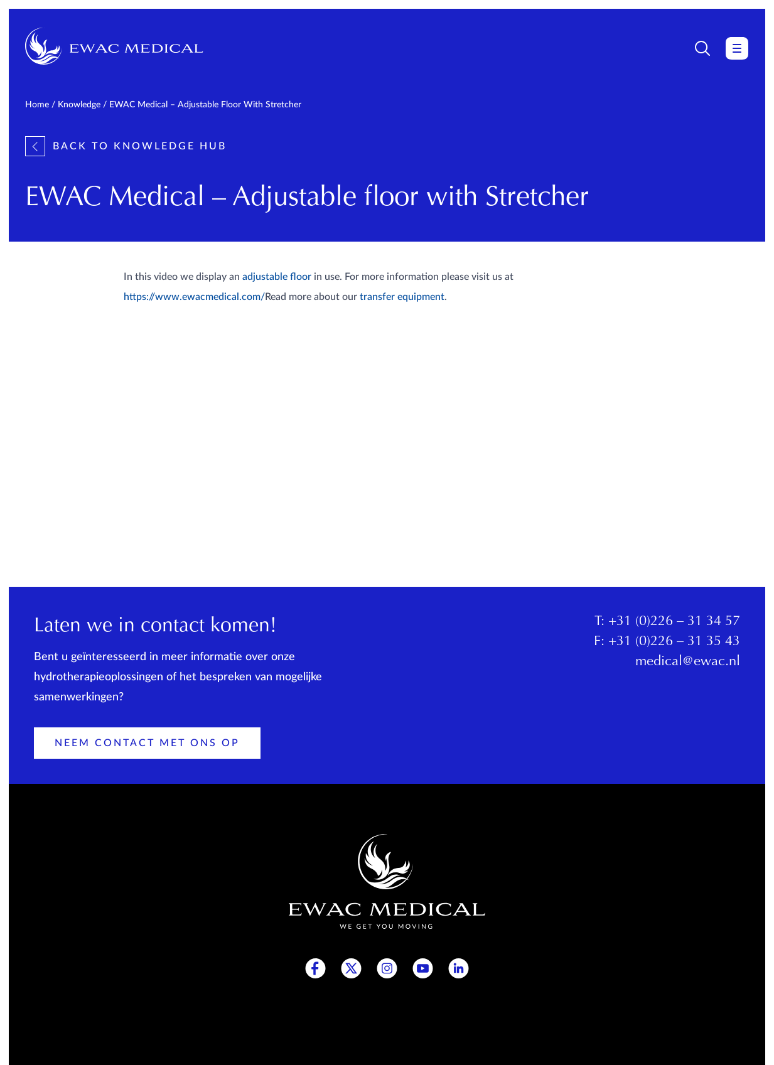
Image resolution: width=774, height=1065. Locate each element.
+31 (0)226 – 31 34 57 (674, 622)
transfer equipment (402, 297)
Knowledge (79, 104)
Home (37, 104)
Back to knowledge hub (126, 146)
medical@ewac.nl (687, 662)
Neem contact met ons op (147, 743)
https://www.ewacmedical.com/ (194, 297)
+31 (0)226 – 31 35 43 (674, 642)
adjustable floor (276, 277)
